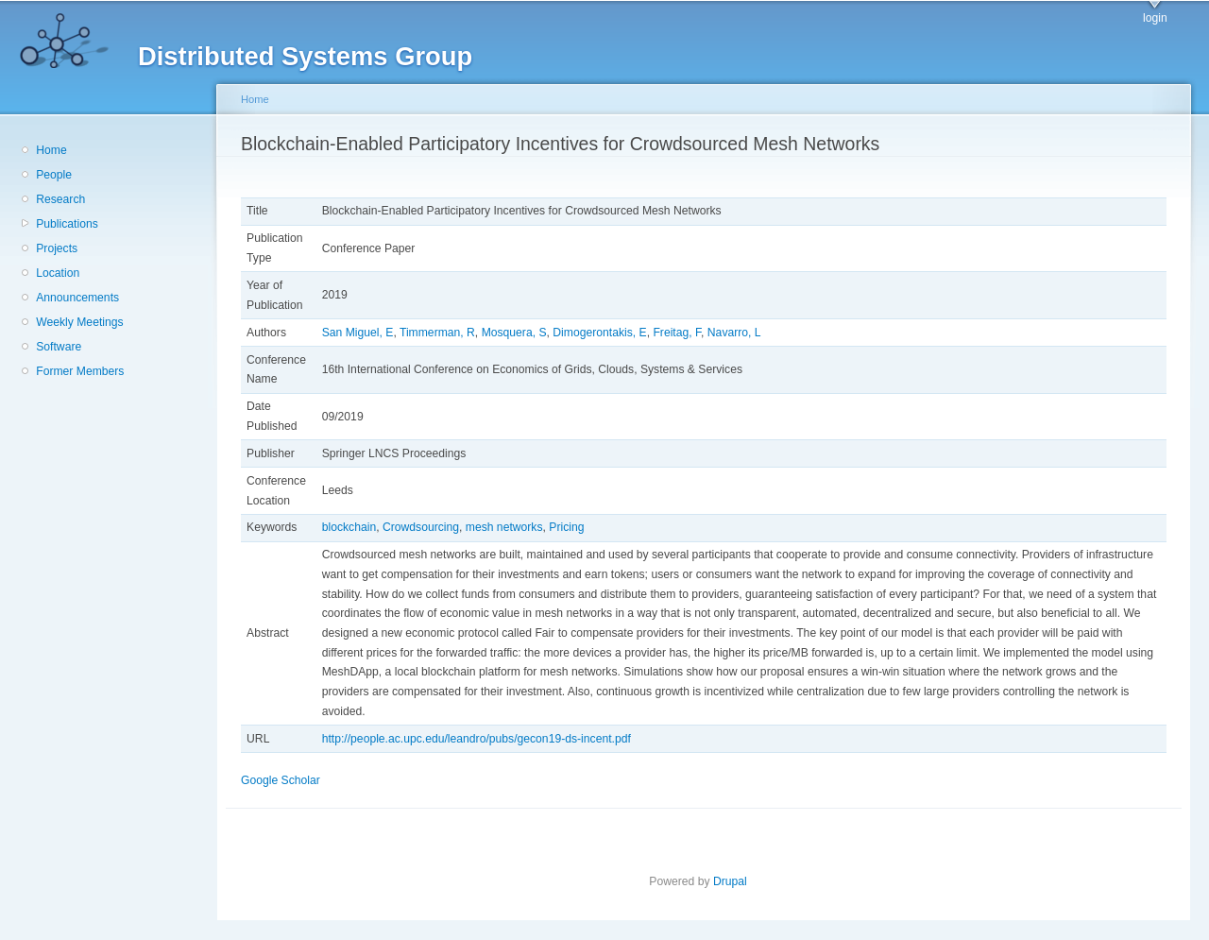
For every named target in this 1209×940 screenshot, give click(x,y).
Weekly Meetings (79, 322)
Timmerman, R (437, 332)
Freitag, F (677, 332)
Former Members (80, 371)
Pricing (566, 527)
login (1155, 18)
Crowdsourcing (421, 527)
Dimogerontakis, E (599, 332)
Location (57, 273)
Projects (56, 248)
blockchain (349, 527)
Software (58, 346)
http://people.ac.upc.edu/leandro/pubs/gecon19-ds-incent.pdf (476, 738)
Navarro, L (734, 332)
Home (51, 150)
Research (60, 199)
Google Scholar (286, 780)
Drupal (735, 881)
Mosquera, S (514, 332)
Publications (67, 224)
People (54, 174)
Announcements (77, 297)
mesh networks (504, 527)
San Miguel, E (358, 332)
